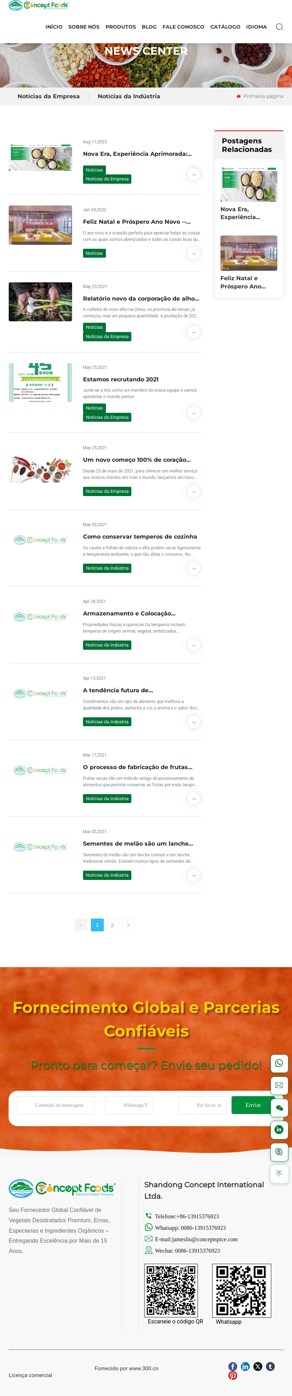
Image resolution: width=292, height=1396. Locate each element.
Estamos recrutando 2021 (121, 379)
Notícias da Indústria (129, 96)
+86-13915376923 (197, 1216)
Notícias (94, 170)
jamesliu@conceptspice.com (205, 1239)
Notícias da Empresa (49, 96)
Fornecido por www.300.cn (126, 1368)
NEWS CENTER (146, 51)
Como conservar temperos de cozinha (140, 536)
